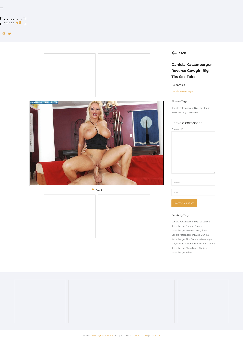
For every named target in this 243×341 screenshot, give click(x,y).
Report (99, 190)
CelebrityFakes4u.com (102, 335)
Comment (177, 129)
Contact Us (154, 335)
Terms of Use (141, 335)
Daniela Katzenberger (182, 91)
